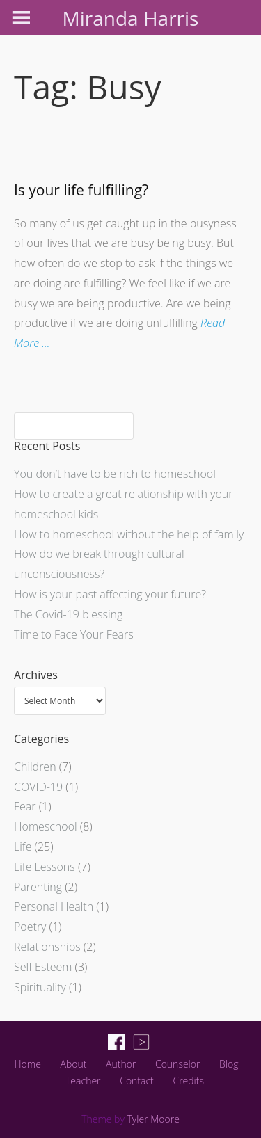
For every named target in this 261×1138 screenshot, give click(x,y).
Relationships (47, 946)
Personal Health (53, 906)
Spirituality (40, 987)
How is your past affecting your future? (110, 594)
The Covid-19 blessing (68, 614)
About (73, 1064)
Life (22, 846)
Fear (25, 806)
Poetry (30, 926)
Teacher (83, 1080)
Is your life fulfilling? (81, 190)
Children (35, 766)
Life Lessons (44, 866)
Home (28, 1064)
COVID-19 (38, 786)
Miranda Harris (131, 18)
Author (121, 1064)
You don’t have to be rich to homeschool (115, 473)
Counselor (177, 1064)
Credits (188, 1080)
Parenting (38, 887)
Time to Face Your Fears (74, 634)
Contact (137, 1080)
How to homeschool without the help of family (129, 534)
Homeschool (45, 826)
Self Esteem (43, 967)
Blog (228, 1064)
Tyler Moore (153, 1118)
